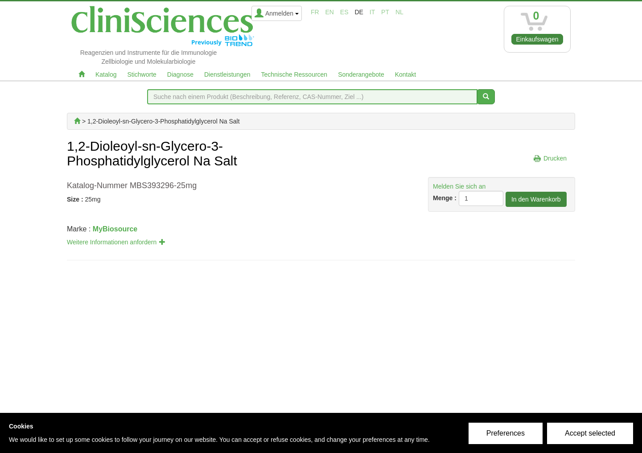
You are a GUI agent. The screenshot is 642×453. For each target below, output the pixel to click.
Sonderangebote (361, 74)
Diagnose (180, 74)
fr (315, 12)
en (329, 12)
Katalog (105, 74)
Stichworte (141, 74)
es (344, 12)
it (372, 12)
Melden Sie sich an (459, 186)
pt (385, 12)
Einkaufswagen (537, 39)
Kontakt (405, 74)
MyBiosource (115, 229)
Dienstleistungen (227, 74)
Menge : (445, 198)
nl (399, 12)
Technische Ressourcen (294, 74)
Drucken (555, 158)
